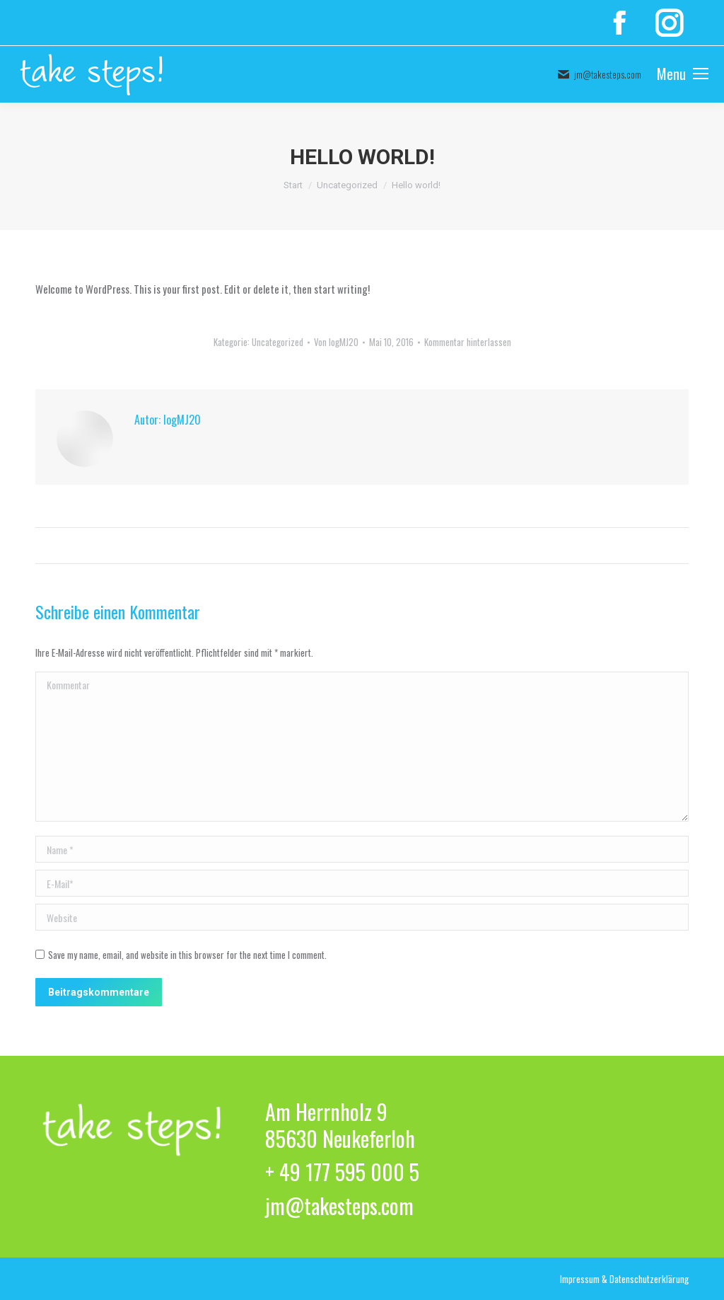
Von (336, 342)
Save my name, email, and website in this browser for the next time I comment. (187, 955)
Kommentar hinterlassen (467, 342)
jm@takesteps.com (598, 75)
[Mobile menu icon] (682, 75)
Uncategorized (277, 342)
